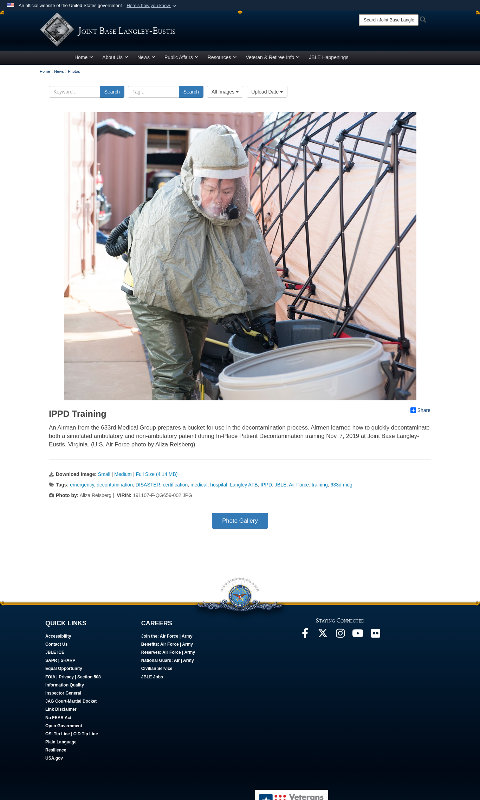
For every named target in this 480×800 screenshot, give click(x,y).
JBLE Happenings (328, 57)
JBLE (280, 485)
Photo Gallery (240, 520)
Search (112, 92)
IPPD (266, 485)
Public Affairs (181, 57)
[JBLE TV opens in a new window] (358, 635)
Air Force (299, 485)
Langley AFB (244, 485)
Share (420, 410)
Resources (222, 57)
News (146, 57)
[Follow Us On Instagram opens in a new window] (340, 635)
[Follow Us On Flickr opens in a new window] (375, 635)
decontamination (115, 485)
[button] (152, 5)
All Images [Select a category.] (225, 92)
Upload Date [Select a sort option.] (267, 92)
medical (198, 485)
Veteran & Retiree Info (273, 57)
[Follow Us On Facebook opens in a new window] (305, 635)
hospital (218, 485)
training (320, 485)
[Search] (389, 20)
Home (83, 57)
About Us (115, 57)
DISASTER (148, 485)
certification (175, 485)
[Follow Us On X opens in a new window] (322, 635)
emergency (82, 485)
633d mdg (341, 485)
